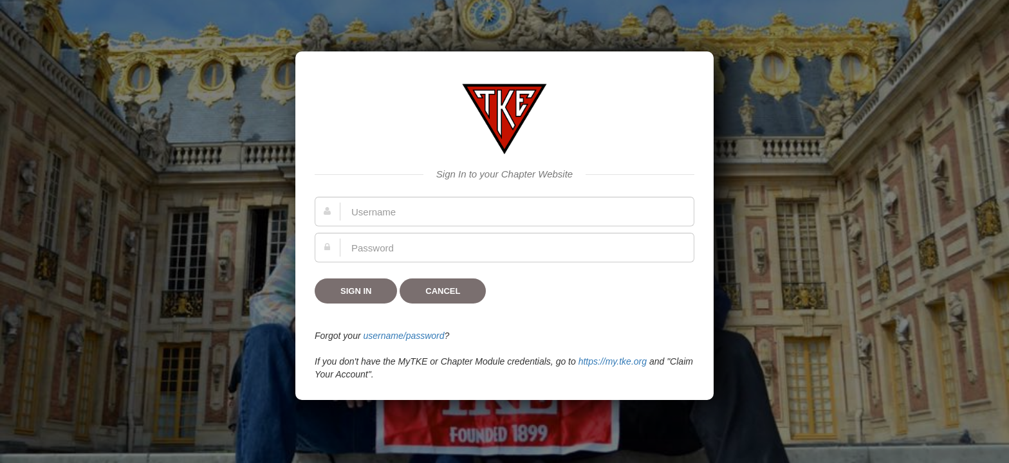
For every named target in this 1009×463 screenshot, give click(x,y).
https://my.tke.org (613, 361)
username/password (403, 336)
